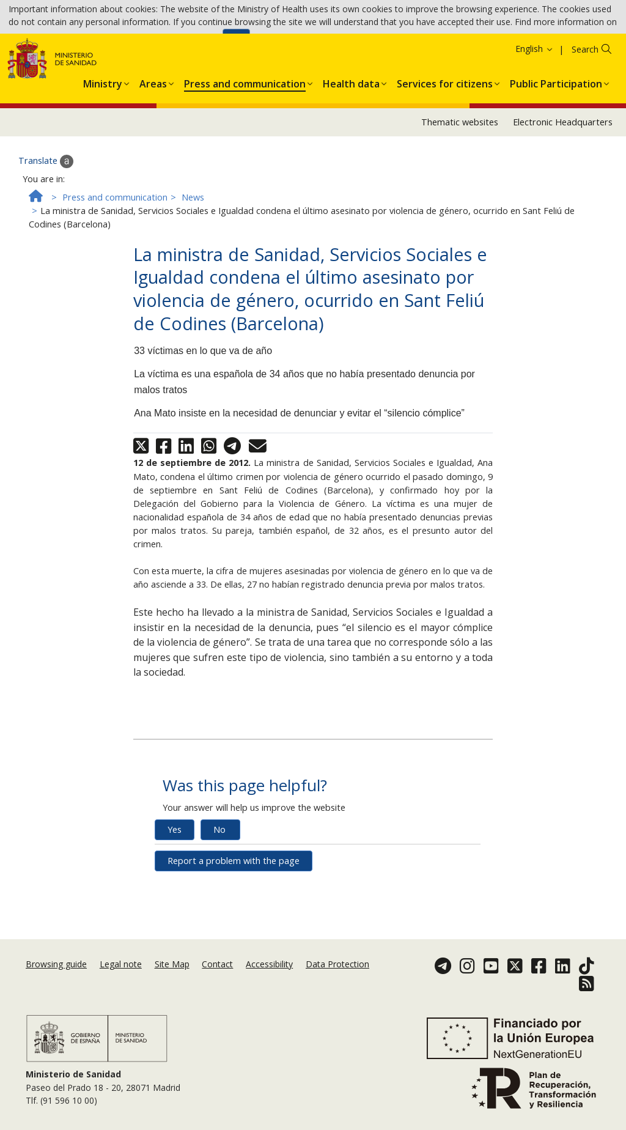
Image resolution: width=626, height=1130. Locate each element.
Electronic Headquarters (563, 176)
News (193, 251)
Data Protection (337, 976)
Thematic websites (459, 176)
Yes (175, 883)
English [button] (534, 102)
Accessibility (269, 976)
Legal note (121, 976)
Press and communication (115, 251)
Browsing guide (56, 976)
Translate (45, 216)
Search (585, 103)
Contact (217, 976)
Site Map (172, 976)
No (219, 883)
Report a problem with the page (234, 914)
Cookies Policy (189, 42)
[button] (103, 135)
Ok (236, 43)
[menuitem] (103, 135)
